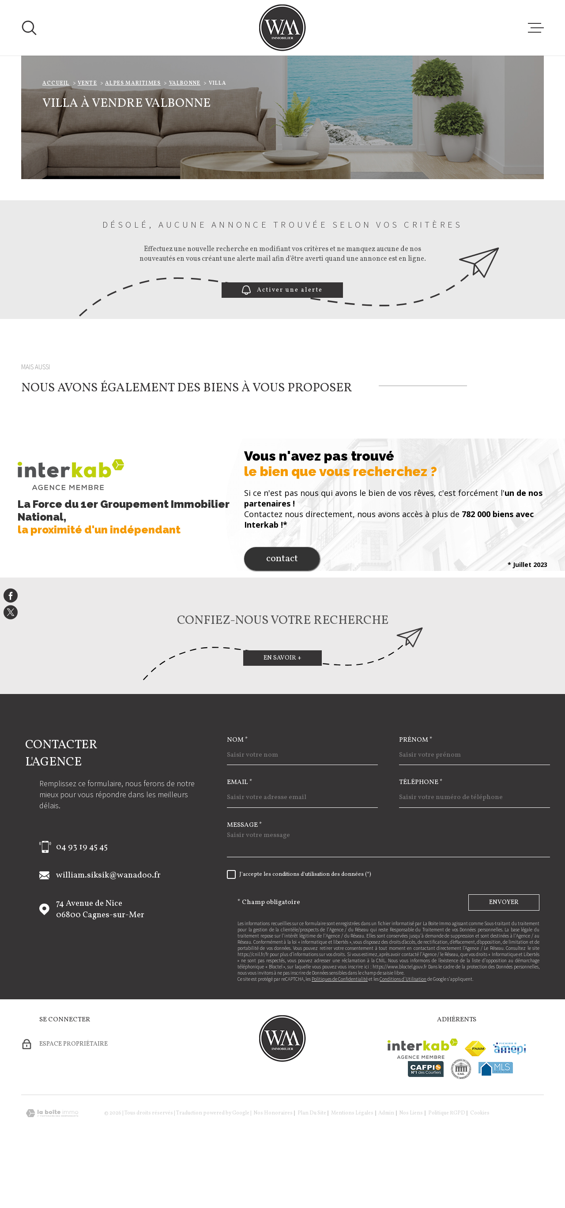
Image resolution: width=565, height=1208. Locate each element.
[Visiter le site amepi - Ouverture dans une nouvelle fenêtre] (509, 1104)
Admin (386, 1168)
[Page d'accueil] (282, 27)
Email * (239, 838)
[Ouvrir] (29, 28)
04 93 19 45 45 (82, 902)
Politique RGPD (446, 1168)
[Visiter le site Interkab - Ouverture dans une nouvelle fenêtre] (423, 1104)
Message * (244, 881)
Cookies (480, 1168)
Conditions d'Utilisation (403, 1035)
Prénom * (416, 795)
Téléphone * (421, 838)
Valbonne (185, 139)
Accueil (55, 139)
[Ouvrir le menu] (536, 28)
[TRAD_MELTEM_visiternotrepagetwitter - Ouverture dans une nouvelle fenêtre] (11, 612)
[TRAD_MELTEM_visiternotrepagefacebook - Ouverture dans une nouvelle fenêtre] (11, 596)
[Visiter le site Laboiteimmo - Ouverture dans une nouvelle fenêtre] (52, 1169)
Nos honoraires (273, 1168)
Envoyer (504, 958)
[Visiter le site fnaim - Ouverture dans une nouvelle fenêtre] (475, 1104)
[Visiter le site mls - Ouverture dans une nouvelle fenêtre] (495, 1124)
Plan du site (312, 1168)
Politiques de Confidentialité (340, 1035)
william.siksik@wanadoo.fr (108, 931)
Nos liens (411, 1168)
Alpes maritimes (133, 139)
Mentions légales (352, 1168)
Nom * (237, 795)
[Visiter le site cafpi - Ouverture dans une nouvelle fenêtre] (426, 1125)
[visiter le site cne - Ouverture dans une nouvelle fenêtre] (461, 1124)
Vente (87, 139)
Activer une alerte (282, 345)
